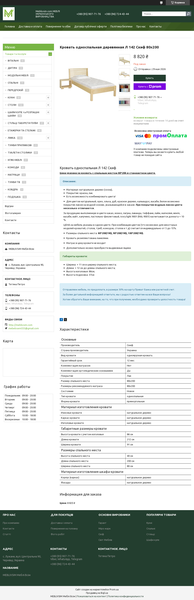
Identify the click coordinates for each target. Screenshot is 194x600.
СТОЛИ (12, 105)
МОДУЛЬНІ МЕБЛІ (18, 75)
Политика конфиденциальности (126, 596)
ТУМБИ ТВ (14, 182)
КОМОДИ (13, 167)
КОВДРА (13, 189)
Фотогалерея (13, 213)
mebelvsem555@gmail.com (24, 328)
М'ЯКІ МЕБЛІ (15, 160)
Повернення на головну (64, 528)
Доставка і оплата (61, 522)
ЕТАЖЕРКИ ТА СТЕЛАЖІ (21, 130)
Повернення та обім (58, 26)
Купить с (149, 86)
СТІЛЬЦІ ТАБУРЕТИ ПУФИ (23, 123)
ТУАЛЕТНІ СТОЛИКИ (20, 152)
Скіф (101, 534)
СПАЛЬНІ (13, 82)
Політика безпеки (121, 26)
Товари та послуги (15, 54)
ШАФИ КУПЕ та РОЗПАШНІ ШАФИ (23, 114)
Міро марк (105, 528)
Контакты (155, 26)
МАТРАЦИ (14, 174)
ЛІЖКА (11, 137)
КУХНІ (11, 97)
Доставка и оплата (30, 26)
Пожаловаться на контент (91, 596)
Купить (150, 78)
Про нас (141, 26)
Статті (7, 534)
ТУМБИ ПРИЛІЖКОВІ (20, 145)
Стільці (150, 534)
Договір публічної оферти (90, 26)
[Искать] (188, 14)
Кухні (149, 522)
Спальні (150, 528)
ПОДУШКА (14, 196)
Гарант (102, 522)
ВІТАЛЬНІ (13, 60)
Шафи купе (152, 540)
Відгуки (9, 206)
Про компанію (11, 522)
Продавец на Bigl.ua (97, 593)
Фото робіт (58, 534)
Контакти (10, 220)
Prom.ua (114, 589)
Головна (10, 26)
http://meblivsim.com (20, 325)
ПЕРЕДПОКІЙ (15, 90)
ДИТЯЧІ (12, 68)
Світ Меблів (105, 540)
